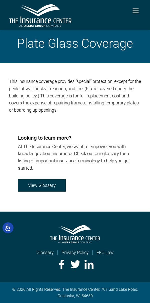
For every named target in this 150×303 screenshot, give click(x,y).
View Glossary (42, 185)
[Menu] (135, 10)
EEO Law (105, 252)
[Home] (75, 241)
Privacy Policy (75, 252)
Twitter (75, 264)
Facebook (61, 264)
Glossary (45, 252)
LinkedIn (89, 264)
